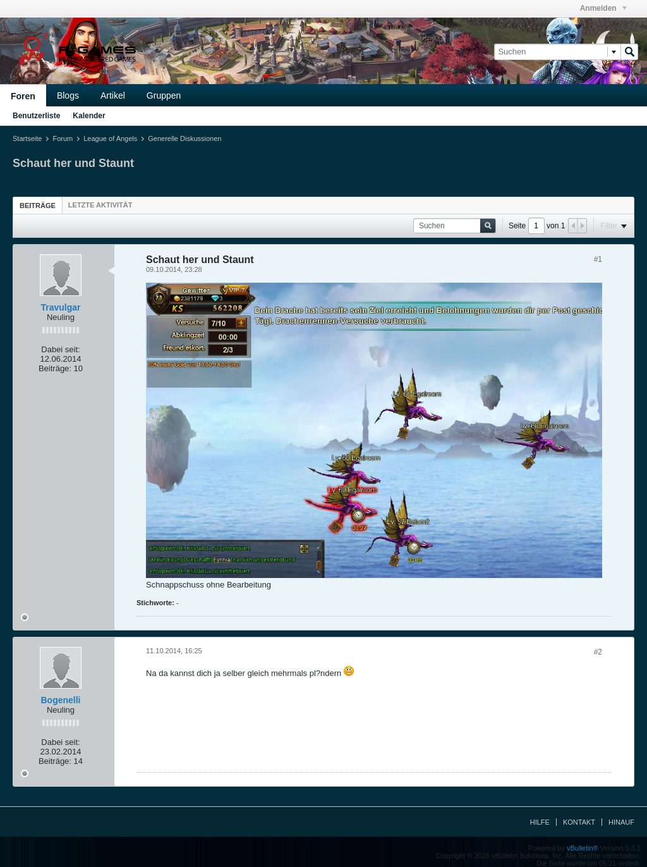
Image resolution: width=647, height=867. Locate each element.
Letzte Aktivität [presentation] (100, 205)
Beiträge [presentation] (38, 205)
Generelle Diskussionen (184, 138)
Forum (62, 138)
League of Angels (110, 138)
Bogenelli (60, 700)
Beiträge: (55, 368)
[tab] (38, 205)
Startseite (27, 138)
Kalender (89, 115)
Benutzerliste (36, 115)
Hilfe (540, 822)
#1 (598, 259)
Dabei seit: (60, 349)
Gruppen (164, 95)
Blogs (68, 95)
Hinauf (621, 822)
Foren (23, 96)
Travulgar (60, 307)
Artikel (112, 95)
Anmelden (603, 8)
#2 (598, 652)
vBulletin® (582, 848)
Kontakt (579, 822)
